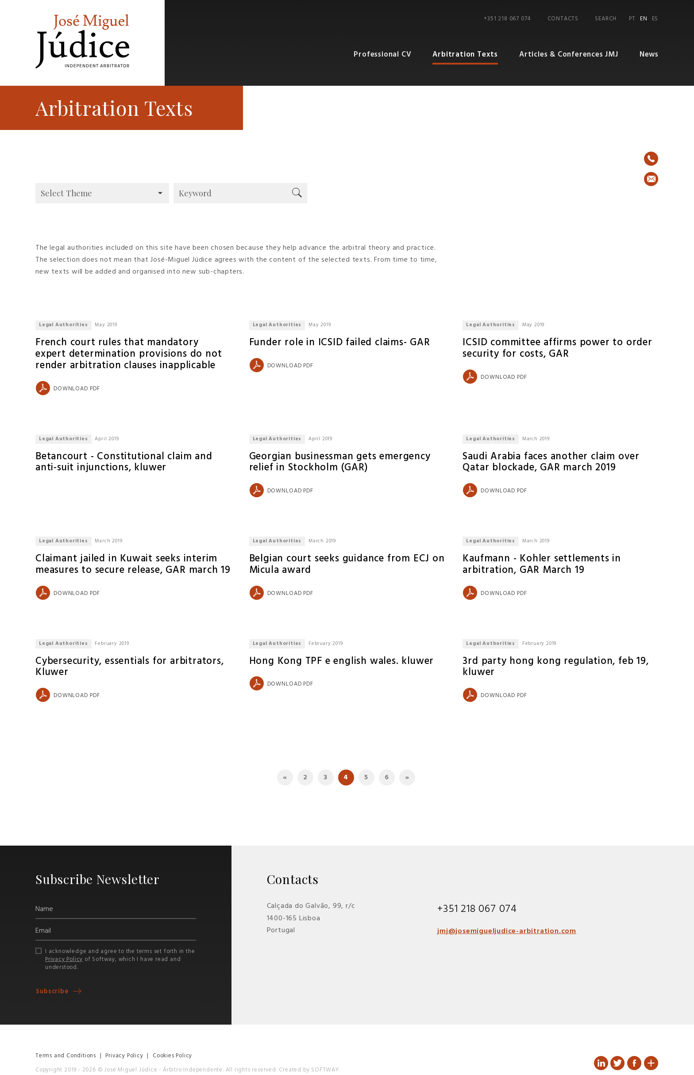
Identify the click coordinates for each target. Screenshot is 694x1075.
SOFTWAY (325, 1070)
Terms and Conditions (65, 1056)
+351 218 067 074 (507, 19)
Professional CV (384, 55)
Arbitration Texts (467, 55)
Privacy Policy (64, 959)
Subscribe (53, 992)
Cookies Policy (172, 1056)
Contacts (562, 19)
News (649, 55)
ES (655, 19)
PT (632, 19)
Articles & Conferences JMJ (569, 55)
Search (606, 19)
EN (644, 19)
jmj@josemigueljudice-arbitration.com (506, 932)
